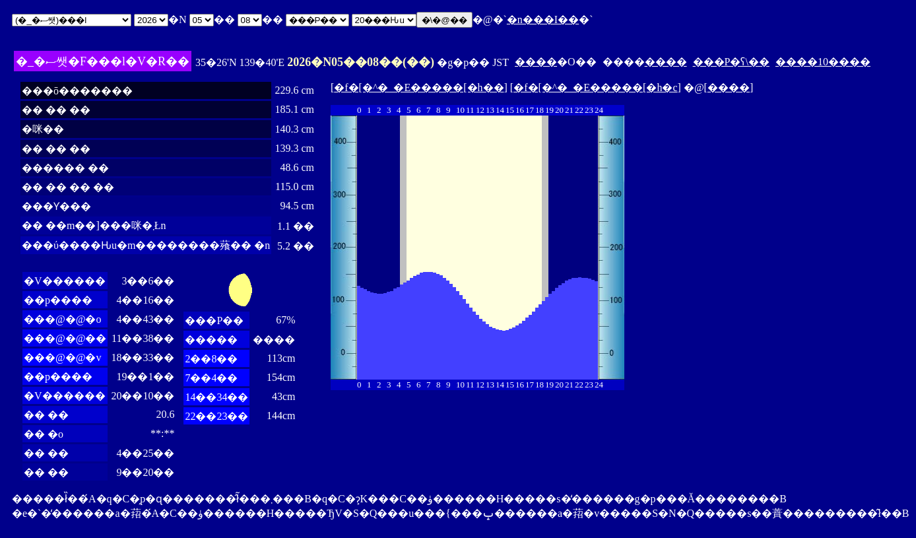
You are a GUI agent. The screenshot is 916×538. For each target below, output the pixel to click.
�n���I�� (543, 19)
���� (536, 61)
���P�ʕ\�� (731, 61)
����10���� (822, 61)
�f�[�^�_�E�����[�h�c (595, 87)
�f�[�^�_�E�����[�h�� (419, 87)
